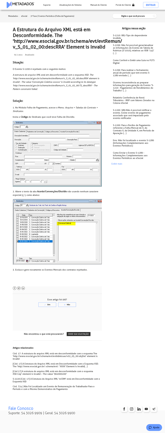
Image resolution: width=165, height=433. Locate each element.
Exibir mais (116, 163)
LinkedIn (23, 288)
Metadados (13, 16)
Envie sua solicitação (78, 334)
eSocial (24, 16)
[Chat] (154, 427)
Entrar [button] (151, 5)
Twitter (19, 288)
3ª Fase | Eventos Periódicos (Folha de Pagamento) (52, 16)
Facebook (14, 288)
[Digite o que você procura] (134, 16)
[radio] (47, 304)
